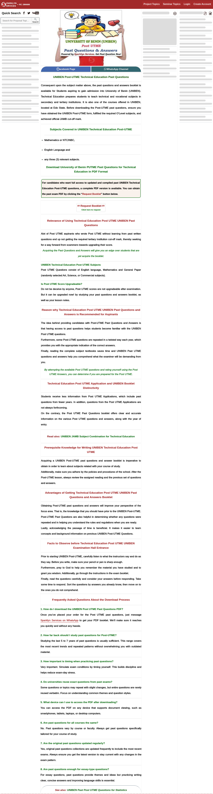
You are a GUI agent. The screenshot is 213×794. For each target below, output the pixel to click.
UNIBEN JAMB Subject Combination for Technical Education (98, 436)
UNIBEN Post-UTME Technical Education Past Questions (91, 77)
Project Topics (151, 4)
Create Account (202, 4)
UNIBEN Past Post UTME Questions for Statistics (97, 790)
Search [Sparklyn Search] (35, 20)
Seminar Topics (171, 4)
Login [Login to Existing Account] (187, 4)
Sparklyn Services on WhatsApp (59, 620)
